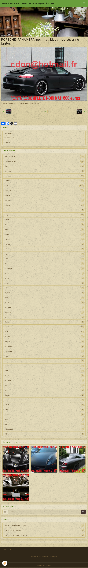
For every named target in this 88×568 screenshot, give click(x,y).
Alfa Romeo (44, 171)
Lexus (44, 283)
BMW (44, 186)
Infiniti (44, 249)
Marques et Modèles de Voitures (44, 525)
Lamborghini (44, 268)
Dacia (44, 210)
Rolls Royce (44, 351)
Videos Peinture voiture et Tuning (44, 535)
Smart (44, 405)
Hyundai (44, 244)
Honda (44, 234)
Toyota (44, 424)
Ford (44, 229)
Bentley (44, 181)
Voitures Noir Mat (44, 156)
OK (83, 512)
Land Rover (44, 346)
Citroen (44, 200)
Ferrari (44, 220)
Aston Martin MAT (44, 161)
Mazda (44, 302)
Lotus (44, 288)
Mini (44, 317)
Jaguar (44, 254)
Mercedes (44, 312)
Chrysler (44, 195)
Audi (44, 166)
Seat (44, 361)
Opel (44, 332)
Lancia (44, 278)
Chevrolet (44, 190)
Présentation (9, 133)
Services (7, 142)
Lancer (44, 273)
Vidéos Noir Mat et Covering (44, 530)
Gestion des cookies (44, 565)
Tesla (44, 419)
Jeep (44, 259)
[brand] (28, 3)
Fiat (44, 224)
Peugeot (44, 336)
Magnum (44, 293)
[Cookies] (4, 563)
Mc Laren (44, 307)
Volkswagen (44, 429)
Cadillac (44, 176)
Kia (44, 263)
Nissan (44, 327)
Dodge (44, 215)
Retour (44, 111)
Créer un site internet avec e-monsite (44, 556)
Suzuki (44, 414)
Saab (44, 356)
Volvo (44, 434)
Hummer (44, 239)
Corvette (44, 205)
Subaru (44, 410)
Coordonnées (9, 138)
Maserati (44, 298)
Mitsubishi (44, 322)
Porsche (44, 341)
